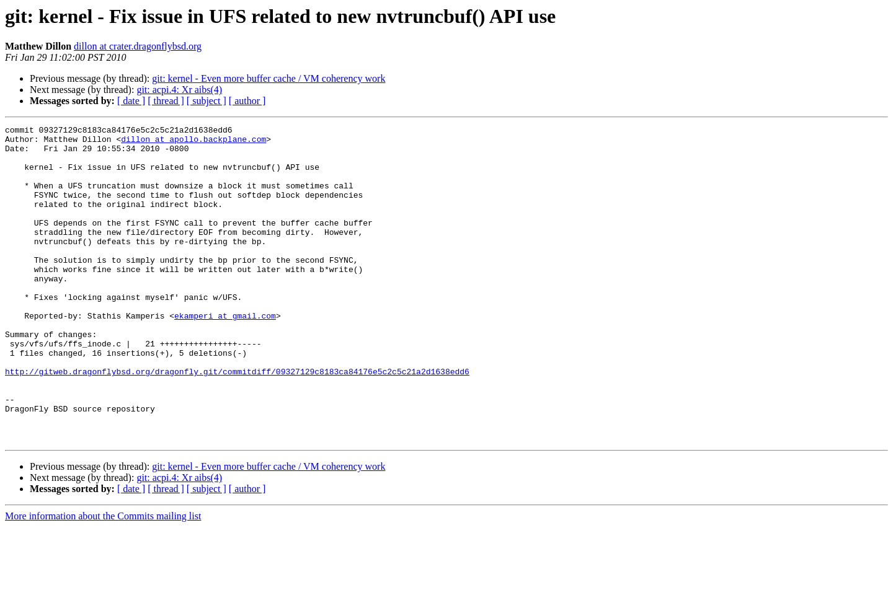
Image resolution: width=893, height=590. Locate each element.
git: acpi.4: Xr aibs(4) (179, 89)
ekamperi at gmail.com (225, 354)
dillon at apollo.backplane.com (193, 142)
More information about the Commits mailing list (103, 579)
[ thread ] (166, 100)
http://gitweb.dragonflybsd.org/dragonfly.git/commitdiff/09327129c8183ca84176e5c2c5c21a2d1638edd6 (237, 421)
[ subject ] (206, 100)
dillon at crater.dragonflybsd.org (138, 46)
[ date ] (131, 100)
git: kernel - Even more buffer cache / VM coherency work (268, 78)
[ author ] (247, 100)
